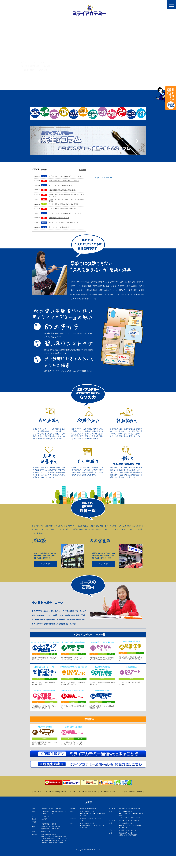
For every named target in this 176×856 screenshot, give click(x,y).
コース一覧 (71, 792)
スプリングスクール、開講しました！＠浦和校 (64, 181)
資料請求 (132, 792)
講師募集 (140, 792)
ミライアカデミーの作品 (107, 792)
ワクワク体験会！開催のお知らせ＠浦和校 (62, 209)
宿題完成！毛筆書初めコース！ (59, 218)
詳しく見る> (45, 564)
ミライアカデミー (103, 177)
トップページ (38, 792)
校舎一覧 (63, 792)
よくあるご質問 (122, 792)
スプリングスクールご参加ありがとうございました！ (66, 176)
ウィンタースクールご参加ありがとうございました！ (66, 213)
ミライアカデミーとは (51, 792)
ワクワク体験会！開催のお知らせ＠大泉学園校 (64, 204)
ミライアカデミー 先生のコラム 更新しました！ (64, 222)
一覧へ (82, 169)
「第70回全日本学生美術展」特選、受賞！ (62, 190)
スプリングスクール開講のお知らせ (60, 185)
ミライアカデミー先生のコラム (87, 792)
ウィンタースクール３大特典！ (59, 227)
